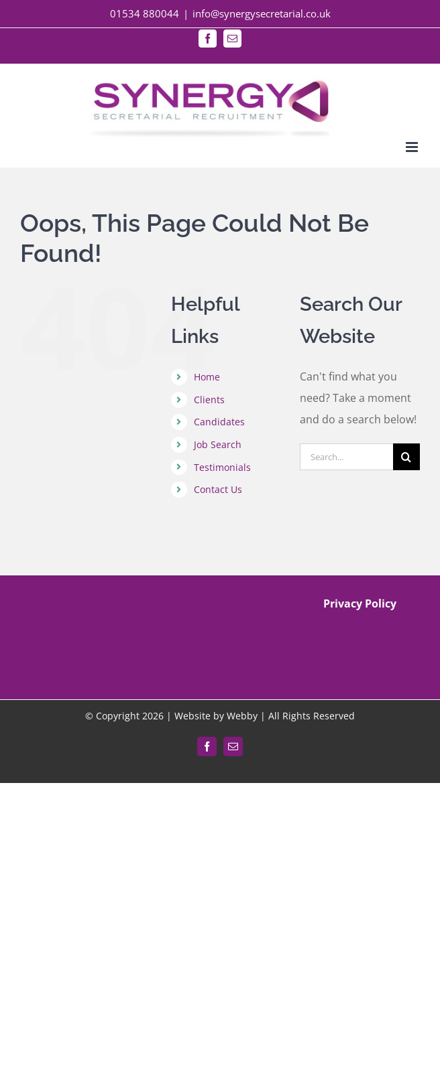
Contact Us (218, 489)
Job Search (217, 444)
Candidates (219, 421)
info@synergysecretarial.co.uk (261, 13)
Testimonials (222, 467)
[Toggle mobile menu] (413, 147)
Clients (209, 399)
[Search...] (346, 456)
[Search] (406, 456)
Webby (242, 715)
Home (207, 376)
